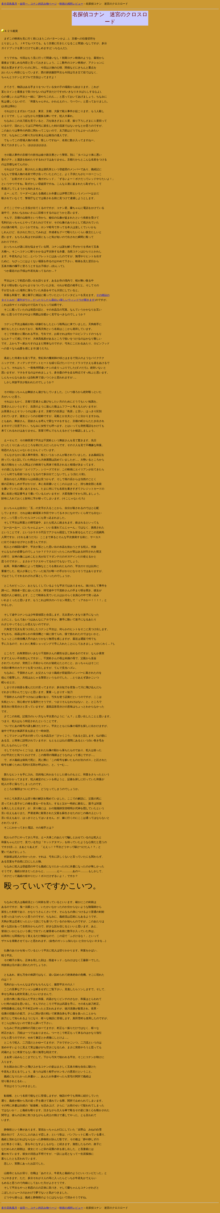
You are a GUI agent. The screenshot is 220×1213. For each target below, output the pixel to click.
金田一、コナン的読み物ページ (38, 3)
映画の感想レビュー (71, 3)
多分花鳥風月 (9, 3)
